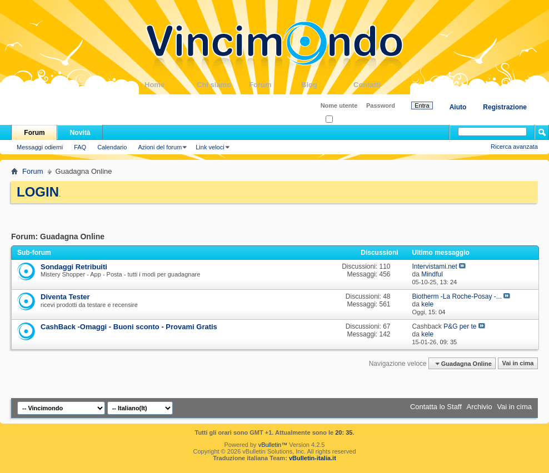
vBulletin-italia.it (312, 458)
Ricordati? (343, 120)
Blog (327, 84)
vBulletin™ (273, 444)
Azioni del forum (160, 147)
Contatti (379, 84)
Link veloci (210, 147)
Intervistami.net (434, 266)
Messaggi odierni (40, 147)
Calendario (112, 147)
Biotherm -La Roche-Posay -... (456, 296)
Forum (275, 84)
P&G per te (459, 326)
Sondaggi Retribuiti (74, 267)
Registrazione (505, 107)
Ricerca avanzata (514, 146)
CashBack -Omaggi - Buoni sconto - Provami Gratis (129, 327)
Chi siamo (223, 84)
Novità (80, 133)
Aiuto (458, 107)
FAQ (80, 147)
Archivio (479, 406)
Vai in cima (517, 363)
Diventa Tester (65, 297)
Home (170, 84)
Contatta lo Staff (436, 406)
